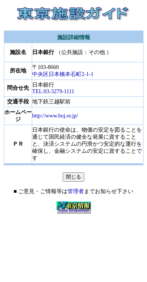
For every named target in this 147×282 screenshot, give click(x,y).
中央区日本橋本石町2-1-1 (62, 74)
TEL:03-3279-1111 (53, 91)
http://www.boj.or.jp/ (55, 116)
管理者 (75, 191)
